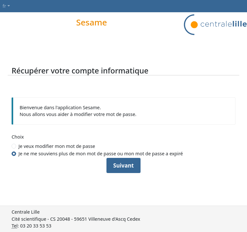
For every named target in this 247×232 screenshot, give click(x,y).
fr (4, 6)
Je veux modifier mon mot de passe (57, 146)
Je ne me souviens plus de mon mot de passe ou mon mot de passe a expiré (101, 153)
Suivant (123, 165)
